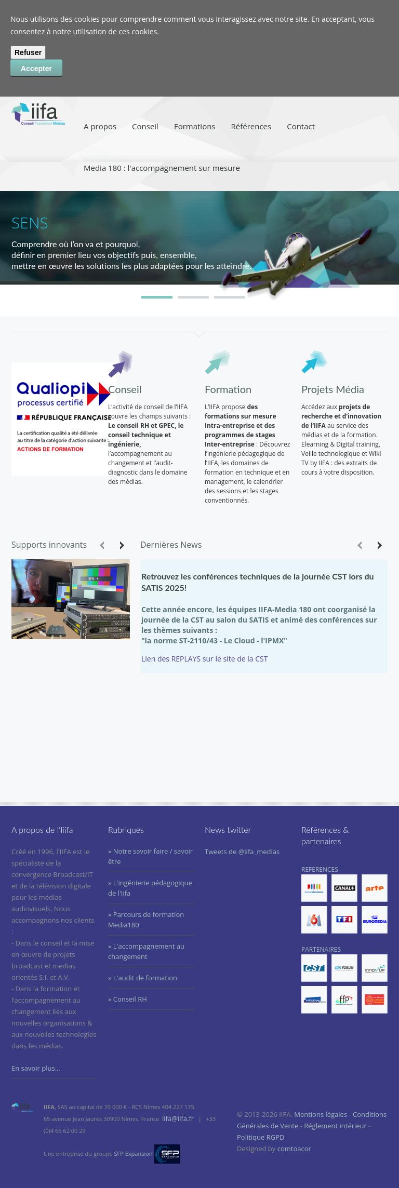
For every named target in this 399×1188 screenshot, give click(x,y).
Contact (301, 126)
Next (121, 545)
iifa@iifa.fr (178, 1118)
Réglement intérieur (335, 1125)
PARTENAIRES (344, 979)
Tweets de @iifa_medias (242, 851)
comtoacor (294, 1148)
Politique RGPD (260, 1137)
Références (251, 126)
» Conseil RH (127, 999)
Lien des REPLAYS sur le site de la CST (204, 659)
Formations (195, 126)
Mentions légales (320, 1114)
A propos (100, 126)
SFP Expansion (133, 1153)
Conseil (145, 126)
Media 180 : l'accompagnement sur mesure (162, 168)
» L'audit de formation (142, 977)
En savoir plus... (35, 1068)
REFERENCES (344, 899)
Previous (103, 545)
